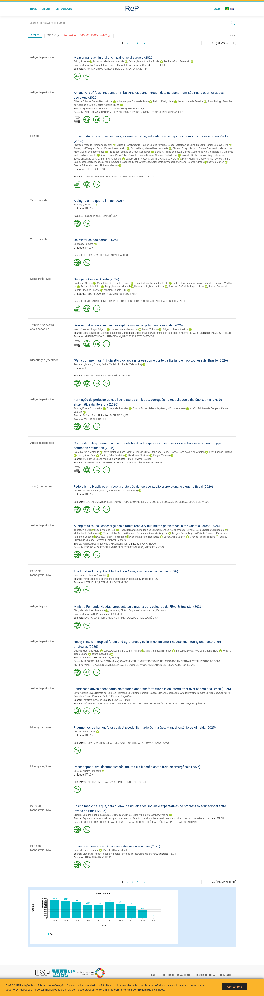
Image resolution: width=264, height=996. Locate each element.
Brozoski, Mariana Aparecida (108, 61)
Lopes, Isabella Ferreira (190, 101)
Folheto (34, 135)
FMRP (133, 293)
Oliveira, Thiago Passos (185, 148)
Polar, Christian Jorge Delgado (90, 329)
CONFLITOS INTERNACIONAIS (100, 782)
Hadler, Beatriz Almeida (154, 145)
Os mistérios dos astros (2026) (96, 240)
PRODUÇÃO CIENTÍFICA (126, 301)
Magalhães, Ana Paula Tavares (113, 283)
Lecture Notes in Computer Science (101, 332)
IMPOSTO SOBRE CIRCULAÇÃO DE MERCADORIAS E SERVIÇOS (175, 502)
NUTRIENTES (182, 703)
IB (127, 293)
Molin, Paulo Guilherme (86, 533)
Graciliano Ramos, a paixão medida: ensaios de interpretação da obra (119, 853)
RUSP (110, 293)
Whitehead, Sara (147, 162)
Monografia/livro (40, 278)
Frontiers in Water (91, 700)
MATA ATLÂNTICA (155, 547)
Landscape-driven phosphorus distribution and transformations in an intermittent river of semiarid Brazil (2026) (152, 689)
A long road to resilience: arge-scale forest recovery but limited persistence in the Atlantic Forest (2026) (147, 526)
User (217, 8)
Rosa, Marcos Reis (105, 530)
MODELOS (122, 462)
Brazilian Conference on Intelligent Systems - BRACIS (169, 332)
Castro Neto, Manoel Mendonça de (149, 148)
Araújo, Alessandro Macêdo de (215, 148)
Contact (225, 975)
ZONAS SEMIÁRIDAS (126, 703)
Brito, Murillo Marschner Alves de (151, 815)
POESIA (117, 742)
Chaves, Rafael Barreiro (202, 536)
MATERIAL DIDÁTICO (95, 419)
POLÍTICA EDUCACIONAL (184, 822)
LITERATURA (91, 582)
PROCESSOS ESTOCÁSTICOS (138, 336)
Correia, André (222, 158)
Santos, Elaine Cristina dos (88, 408)
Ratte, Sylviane (165, 162)
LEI (182, 112)
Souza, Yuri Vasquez (85, 148)
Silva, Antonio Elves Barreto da (90, 693)
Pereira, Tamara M (198, 693)
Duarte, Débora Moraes (86, 165)
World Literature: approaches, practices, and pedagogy (111, 578)
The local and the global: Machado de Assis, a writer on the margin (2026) (126, 571)
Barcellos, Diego (184, 650)
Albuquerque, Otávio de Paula (133, 101)
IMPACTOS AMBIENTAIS (177, 661)
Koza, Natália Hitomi (114, 452)
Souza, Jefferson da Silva (181, 145)
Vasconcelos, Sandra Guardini (90, 575)
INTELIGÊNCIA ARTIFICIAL (98, 112)
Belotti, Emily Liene (163, 101)
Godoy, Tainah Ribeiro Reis (111, 536)
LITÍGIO (154, 112)
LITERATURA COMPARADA (113, 582)
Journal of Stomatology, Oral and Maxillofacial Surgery (111, 65)
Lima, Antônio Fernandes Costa (151, 283)
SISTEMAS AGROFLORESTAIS (179, 665)
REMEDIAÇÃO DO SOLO (122, 665)
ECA (103, 169)
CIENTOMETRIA (138, 68)
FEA (112, 614)
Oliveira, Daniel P (140, 693)
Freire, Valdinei (150, 329)
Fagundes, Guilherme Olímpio (116, 815)
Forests (86, 657)
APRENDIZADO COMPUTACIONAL (102, 336)
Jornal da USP (89, 614)
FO (154, 65)
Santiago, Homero (83, 204)
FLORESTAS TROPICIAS (131, 547)
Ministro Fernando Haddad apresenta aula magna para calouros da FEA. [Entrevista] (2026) (138, 606)
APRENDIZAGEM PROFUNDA (100, 462)
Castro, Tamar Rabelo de (146, 408)
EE (103, 293)
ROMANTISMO (153, 742)
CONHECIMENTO (175, 301)
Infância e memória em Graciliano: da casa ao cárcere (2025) (117, 846)
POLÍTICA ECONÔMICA (145, 617)
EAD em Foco (89, 415)
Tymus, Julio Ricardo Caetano (119, 533)
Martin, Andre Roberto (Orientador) (119, 490)
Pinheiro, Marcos (109, 165)
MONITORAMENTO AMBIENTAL (91, 665)
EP (88, 169)
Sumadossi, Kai (99, 162)
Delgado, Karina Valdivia (175, 329)
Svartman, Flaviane (138, 455)
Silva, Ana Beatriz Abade (158, 650)
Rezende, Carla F (101, 696)
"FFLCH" (53, 36)
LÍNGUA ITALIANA (94, 375)
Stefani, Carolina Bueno (86, 815)
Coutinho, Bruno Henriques (144, 536)
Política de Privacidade (176, 975)
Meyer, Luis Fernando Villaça (89, 151)
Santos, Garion (216, 162)
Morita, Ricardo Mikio (138, 452)
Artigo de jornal (39, 606)
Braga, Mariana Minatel (117, 286)
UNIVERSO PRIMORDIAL (119, 617)
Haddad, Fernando (156, 610)
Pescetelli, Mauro (83, 364)
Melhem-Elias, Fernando (177, 61)
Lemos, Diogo (206, 155)
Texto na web (38, 200)
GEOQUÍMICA (197, 703)
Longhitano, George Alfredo (189, 162)
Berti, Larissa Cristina (220, 452)
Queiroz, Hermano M (119, 693)
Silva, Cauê (115, 162)
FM (135, 459)
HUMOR (166, 742)
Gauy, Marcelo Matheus (86, 452)
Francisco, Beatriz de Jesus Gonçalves (129, 151)
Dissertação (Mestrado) (44, 360)
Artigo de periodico (42, 57)
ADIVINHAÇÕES (119, 255)
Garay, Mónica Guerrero (173, 408)
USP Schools (64, 8)
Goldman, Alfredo (83, 283)
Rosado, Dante (189, 155)
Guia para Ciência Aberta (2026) (96, 279)
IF (124, 293)
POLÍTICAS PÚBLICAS (157, 822)
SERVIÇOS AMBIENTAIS (149, 665)
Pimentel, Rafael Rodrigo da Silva (186, 286)
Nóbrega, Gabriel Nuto (206, 650)
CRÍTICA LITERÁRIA (133, 742)
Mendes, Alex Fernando (172, 530)
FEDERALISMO (92, 502)
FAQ (153, 975)
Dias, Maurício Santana (86, 850)
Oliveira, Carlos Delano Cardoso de (205, 530)
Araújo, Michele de (200, 408)
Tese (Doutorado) (41, 486)
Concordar (234, 987)
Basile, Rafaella (82, 162)
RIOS (111, 703)
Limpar (232, 35)
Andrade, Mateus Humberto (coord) (93, 145)
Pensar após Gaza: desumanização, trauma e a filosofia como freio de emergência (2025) (137, 767)
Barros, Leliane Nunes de (124, 329)
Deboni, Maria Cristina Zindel (144, 61)
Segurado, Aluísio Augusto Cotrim (127, 610)
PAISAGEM (102, 703)
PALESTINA (139, 782)
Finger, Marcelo (161, 455)
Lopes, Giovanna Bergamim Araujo (122, 650)
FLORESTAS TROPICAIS (150, 661)
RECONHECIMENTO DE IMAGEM (131, 112)
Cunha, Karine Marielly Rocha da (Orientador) (117, 364)
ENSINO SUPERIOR (94, 617)
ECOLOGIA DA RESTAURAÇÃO (100, 547)
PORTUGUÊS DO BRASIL (118, 375)
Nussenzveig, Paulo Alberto (149, 286)
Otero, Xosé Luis (101, 654)
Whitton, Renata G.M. (115, 290)
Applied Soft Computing (95, 108)
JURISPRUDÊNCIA (169, 112)
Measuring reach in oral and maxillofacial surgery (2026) (114, 57)
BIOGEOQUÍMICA (93, 661)
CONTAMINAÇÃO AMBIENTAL (120, 661)
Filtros (34, 35)
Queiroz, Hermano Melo (86, 650)
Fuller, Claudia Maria (184, 283)
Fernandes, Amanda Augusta (151, 533)
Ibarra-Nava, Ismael (111, 158)
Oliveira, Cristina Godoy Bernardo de (93, 101)
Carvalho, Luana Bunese (141, 155)
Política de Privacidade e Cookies (143, 989)
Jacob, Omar (133, 158)
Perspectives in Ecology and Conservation (105, 543)
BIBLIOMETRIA (121, 68)
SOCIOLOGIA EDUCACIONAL (99, 822)
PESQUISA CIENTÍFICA (152, 301)
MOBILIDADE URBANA (123, 176)
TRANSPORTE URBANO (96, 176)
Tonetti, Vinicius (82, 530)
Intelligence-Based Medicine (97, 459)
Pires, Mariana (190, 158)
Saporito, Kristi (130, 162)
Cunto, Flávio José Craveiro (111, 148)
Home (33, 8)
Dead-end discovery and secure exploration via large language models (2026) (128, 325)
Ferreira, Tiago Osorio (122, 696)
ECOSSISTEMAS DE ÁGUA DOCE (156, 703)
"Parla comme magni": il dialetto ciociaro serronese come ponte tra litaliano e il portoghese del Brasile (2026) (151, 360)
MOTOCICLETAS (145, 176)
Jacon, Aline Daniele (174, 536)
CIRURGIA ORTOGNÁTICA (98, 68)
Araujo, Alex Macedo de (86, 490)
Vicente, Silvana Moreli (115, 850)
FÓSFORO (89, 703)
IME (89, 293)
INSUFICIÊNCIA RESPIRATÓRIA (146, 462)
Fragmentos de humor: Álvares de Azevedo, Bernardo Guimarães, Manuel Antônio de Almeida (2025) (145, 727)
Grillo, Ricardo (81, 61)
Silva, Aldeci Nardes (117, 408)
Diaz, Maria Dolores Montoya (89, 610)
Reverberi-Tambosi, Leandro (111, 540)
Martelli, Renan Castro (128, 145)
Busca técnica (205, 975)
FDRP (123, 108)
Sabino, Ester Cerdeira (112, 455)
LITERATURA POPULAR (97, 255)
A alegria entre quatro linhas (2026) (99, 201)
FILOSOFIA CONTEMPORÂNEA (100, 216)
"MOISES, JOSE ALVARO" (95, 36)
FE (126, 415)
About (46, 8)
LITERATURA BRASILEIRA (98, 742)
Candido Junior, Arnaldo (192, 452)
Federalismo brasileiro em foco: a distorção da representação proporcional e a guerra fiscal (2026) (143, 486)
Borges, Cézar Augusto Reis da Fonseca (193, 533)
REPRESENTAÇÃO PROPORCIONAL (120, 502)
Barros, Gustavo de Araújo (197, 151)
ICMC (146, 108)
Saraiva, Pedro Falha (166, 155)
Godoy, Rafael (206, 158)
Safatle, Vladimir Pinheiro (87, 770)
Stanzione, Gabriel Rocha (164, 452)
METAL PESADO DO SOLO (206, 661)
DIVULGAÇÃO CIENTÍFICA (98, 301)
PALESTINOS (125, 782)
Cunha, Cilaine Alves (85, 731)
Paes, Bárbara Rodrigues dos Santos (139, 530)
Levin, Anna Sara (86, 455)
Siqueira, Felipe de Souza (168, 151)
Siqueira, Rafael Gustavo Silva (212, 145)
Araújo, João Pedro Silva (114, 155)
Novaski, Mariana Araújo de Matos (159, 158)
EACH (139, 108)
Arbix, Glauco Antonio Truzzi (104, 105)
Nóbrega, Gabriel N (219, 693)
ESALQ (147, 459)
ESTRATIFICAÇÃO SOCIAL (130, 822)
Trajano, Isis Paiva (90, 286)
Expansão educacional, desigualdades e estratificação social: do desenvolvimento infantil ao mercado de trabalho (143, 818)
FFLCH (161, 65)
